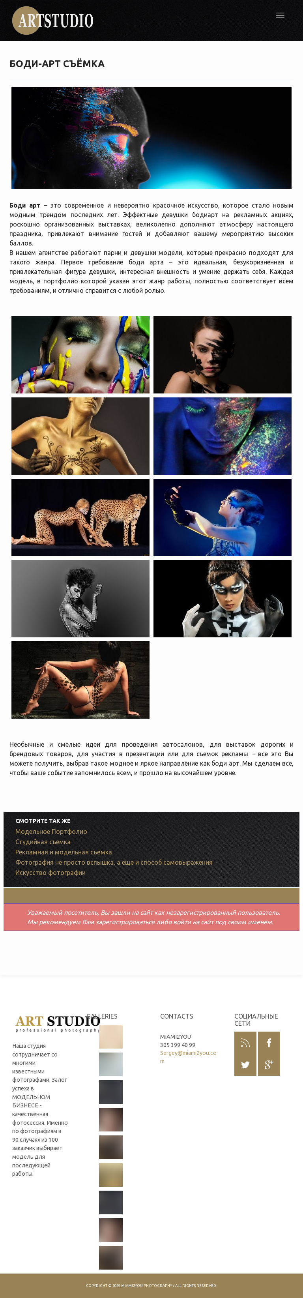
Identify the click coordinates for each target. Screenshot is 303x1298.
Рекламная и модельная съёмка (63, 852)
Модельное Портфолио (51, 831)
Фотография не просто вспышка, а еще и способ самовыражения (114, 862)
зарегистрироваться (125, 921)
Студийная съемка (43, 841)
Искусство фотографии (50, 872)
